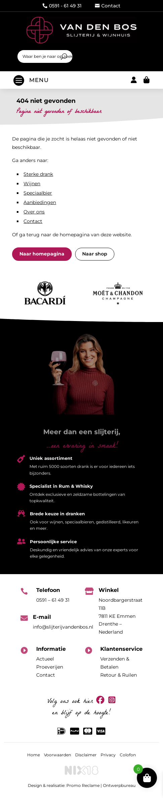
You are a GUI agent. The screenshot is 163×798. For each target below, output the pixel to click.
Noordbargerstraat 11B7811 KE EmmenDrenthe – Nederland (121, 616)
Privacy (108, 754)
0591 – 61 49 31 (52, 600)
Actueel (45, 659)
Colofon (128, 754)
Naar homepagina (41, 254)
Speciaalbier (37, 193)
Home (33, 754)
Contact (107, 6)
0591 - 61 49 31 (62, 6)
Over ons (34, 212)
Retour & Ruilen (118, 675)
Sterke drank (38, 174)
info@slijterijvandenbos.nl (63, 627)
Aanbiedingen (39, 202)
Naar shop (94, 254)
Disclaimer (86, 754)
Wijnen (31, 184)
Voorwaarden (57, 754)
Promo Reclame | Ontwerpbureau (100, 785)
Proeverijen (49, 667)
